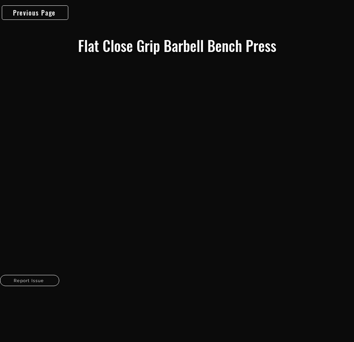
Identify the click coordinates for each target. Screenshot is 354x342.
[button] (29, 280)
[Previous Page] (35, 12)
